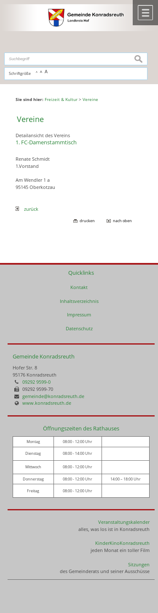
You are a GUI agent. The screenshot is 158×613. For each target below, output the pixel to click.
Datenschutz (79, 328)
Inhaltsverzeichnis (79, 301)
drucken (87, 220)
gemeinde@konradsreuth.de (53, 396)
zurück (27, 209)
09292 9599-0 (36, 382)
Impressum (79, 314)
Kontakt (79, 287)
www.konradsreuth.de (46, 403)
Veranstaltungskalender (124, 522)
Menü (145, 12)
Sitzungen (139, 564)
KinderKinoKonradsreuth (122, 543)
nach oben (122, 220)
